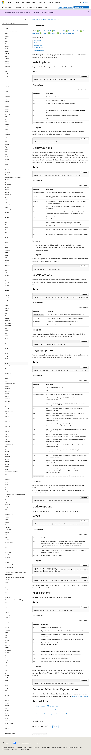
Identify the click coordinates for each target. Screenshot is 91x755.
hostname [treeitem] (7, 275)
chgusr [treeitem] (7, 101)
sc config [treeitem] (7, 547)
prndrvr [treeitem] (7, 451)
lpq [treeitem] (6, 313)
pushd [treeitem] (6, 469)
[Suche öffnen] (81, 2)
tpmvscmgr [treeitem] (8, 650)
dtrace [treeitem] (6, 197)
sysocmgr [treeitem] (7, 615)
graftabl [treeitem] (7, 268)
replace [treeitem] (7, 517)
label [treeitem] (6, 303)
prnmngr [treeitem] (7, 456)
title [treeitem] (6, 642)
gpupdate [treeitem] (7, 265)
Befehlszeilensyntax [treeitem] (9, 26)
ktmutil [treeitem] (7, 298)
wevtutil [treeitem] (7, 705)
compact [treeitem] (7, 134)
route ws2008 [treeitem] (9, 529)
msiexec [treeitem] (7, 363)
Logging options (38, 47)
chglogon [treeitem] (7, 96)
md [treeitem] (6, 328)
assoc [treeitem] (6, 41)
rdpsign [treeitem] (7, 492)
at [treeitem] (5, 43)
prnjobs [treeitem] (7, 454)
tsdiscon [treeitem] (7, 663)
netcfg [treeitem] (6, 378)
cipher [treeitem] (6, 111)
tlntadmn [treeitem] (7, 645)
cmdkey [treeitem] (7, 124)
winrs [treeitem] (6, 718)
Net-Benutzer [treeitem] (8, 376)
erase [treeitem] (6, 207)
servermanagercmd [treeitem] (10, 567)
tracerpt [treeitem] (7, 652)
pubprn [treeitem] (7, 466)
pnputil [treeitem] (7, 436)
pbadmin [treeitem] (7, 421)
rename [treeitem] (7, 512)
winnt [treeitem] (6, 713)
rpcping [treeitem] (7, 534)
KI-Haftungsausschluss (8, 747)
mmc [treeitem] (6, 335)
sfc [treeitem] (5, 587)
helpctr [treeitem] (7, 273)
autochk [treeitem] (7, 53)
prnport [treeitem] (7, 459)
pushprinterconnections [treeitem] (11, 471)
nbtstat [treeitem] (7, 371)
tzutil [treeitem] (6, 678)
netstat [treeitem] (7, 386)
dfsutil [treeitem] (6, 162)
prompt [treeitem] (7, 464)
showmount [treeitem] (8, 595)
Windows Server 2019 (74, 31)
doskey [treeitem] (7, 192)
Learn (33, 19)
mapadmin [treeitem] (8, 325)
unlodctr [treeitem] (7, 680)
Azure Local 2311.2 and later (66, 33)
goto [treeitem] (6, 257)
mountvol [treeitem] (7, 346)
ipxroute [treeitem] (7, 285)
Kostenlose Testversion (81, 7)
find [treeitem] (6, 222)
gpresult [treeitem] (7, 263)
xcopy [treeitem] (6, 731)
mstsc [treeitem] (6, 368)
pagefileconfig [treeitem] (9, 411)
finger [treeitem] (6, 227)
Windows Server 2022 (59, 31)
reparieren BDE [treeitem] (9, 514)
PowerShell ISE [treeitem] (9, 444)
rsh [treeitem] (6, 537)
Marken (14, 749)
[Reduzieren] (26, 19)
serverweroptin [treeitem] (9, 570)
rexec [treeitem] (6, 519)
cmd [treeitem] (6, 121)
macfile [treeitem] (7, 318)
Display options (38, 43)
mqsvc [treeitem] (7, 353)
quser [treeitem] (6, 484)
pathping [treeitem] (7, 416)
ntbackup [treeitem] (7, 401)
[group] (60, 297)
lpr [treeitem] (5, 315)
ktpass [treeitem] (6, 300)
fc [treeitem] (5, 220)
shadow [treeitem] (7, 590)
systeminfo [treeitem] (8, 617)
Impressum (5, 749)
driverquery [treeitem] (8, 194)
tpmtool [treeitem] (7, 647)
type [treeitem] (6, 673)
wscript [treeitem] (7, 728)
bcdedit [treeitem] (7, 64)
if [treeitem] (5, 280)
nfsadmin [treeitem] (7, 388)
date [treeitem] (6, 142)
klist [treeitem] (6, 293)
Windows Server (41, 19)
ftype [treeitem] (6, 247)
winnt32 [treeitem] (7, 715)
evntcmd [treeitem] (7, 212)
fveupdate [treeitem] (7, 250)
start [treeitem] (6, 605)
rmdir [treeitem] (6, 524)
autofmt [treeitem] (7, 58)
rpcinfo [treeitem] (7, 532)
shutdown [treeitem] (7, 597)
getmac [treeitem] (7, 252)
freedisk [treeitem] (7, 240)
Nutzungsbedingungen (75, 747)
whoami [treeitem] (7, 710)
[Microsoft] (3, 2)
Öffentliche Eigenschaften (80, 696)
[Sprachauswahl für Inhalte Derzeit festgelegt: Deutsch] (6, 743)
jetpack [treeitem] (7, 290)
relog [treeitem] (6, 507)
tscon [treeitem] (6, 660)
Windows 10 (53, 33)
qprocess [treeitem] (7, 479)
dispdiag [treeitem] (7, 187)
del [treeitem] (6, 154)
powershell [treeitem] (8, 441)
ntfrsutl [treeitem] (7, 406)
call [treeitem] (6, 79)
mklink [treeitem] (7, 333)
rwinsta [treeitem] (7, 545)
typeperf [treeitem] (7, 675)
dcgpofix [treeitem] (7, 147)
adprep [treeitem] (7, 33)
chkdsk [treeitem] (7, 104)
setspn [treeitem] (7, 582)
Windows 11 (44, 33)
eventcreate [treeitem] (8, 210)
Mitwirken (37, 747)
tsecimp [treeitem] (7, 665)
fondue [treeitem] (7, 232)
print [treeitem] (6, 446)
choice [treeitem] (7, 109)
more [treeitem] (6, 341)
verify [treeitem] (6, 688)
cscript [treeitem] (7, 139)
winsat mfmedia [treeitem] (9, 723)
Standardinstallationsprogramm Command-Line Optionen (53, 714)
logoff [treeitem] (6, 310)
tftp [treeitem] (6, 635)
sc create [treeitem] (7, 550)
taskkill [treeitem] (7, 625)
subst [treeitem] (6, 607)
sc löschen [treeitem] (8, 552)
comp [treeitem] (6, 132)
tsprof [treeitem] (6, 670)
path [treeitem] (6, 414)
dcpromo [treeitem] (7, 149)
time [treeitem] (6, 637)
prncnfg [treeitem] (7, 449)
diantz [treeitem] (6, 164)
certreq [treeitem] (7, 84)
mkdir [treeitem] (6, 330)
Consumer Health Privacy (59, 747)
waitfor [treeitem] (7, 695)
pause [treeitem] (6, 419)
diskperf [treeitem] (7, 179)
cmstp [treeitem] (6, 127)
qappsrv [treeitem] (7, 477)
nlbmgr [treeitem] (7, 396)
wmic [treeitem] (6, 726)
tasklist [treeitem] (7, 627)
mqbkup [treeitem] (7, 351)
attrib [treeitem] (6, 48)
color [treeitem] (6, 129)
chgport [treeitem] (7, 99)
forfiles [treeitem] (7, 237)
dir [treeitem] (5, 167)
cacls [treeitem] (6, 76)
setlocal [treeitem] (7, 579)
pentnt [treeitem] (7, 424)
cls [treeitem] (5, 119)
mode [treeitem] (6, 338)
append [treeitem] (7, 36)
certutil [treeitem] (7, 86)
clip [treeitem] (6, 116)
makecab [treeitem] (7, 320)
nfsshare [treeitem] (7, 391)
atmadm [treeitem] (7, 46)
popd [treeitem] (6, 439)
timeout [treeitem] (7, 640)
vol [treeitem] (6, 690)
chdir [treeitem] (6, 94)
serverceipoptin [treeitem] (9, 565)
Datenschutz (45, 747)
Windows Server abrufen (66, 7)
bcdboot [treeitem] (7, 61)
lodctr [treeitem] (6, 305)
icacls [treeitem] (6, 278)
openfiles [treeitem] (7, 409)
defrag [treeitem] (6, 152)
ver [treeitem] (6, 683)
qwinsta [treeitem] (7, 487)
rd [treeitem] (5, 489)
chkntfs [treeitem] (7, 106)
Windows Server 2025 (45, 31)
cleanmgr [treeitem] (7, 114)
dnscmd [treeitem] (7, 189)
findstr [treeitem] (6, 225)
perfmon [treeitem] (7, 426)
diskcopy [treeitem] (7, 172)
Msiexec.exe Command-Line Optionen (47, 710)
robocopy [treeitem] (7, 527)
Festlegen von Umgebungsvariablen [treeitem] (14, 577)
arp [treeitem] (6, 38)
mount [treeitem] (7, 343)
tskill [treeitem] (6, 668)
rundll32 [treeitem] (7, 540)
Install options (38, 40)
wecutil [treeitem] (7, 703)
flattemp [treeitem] (7, 230)
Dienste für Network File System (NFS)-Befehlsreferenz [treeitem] (15, 573)
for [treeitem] (5, 235)
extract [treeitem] (7, 217)
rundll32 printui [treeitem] (9, 542)
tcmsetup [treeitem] (7, 630)
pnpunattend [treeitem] (8, 434)
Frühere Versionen (21, 747)
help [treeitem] (6, 270)
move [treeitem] (6, 348)
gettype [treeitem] (7, 255)
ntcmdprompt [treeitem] (9, 404)
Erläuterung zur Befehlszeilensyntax (47, 706)
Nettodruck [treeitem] (8, 373)
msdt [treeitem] (6, 358)
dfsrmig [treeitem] (7, 159)
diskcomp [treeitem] (7, 169)
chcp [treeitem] (6, 91)
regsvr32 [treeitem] (7, 504)
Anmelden (86, 2)
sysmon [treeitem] (7, 612)
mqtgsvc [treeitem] (7, 356)
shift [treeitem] (6, 592)
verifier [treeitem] (7, 685)
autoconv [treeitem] (7, 56)
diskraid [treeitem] (7, 182)
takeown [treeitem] (7, 620)
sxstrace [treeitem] (7, 610)
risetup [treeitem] (7, 522)
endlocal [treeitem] (7, 205)
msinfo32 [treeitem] (7, 366)
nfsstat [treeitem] (7, 393)
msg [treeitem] (6, 361)
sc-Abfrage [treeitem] (8, 555)
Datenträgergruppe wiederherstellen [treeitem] (15, 494)
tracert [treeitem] (7, 655)
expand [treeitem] (7, 215)
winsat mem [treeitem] (8, 721)
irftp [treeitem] (6, 288)
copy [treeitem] (6, 137)
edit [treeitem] (6, 202)
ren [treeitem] (6, 509)
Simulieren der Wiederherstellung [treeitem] (14, 600)
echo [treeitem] (6, 200)
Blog (30, 747)
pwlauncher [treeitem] (8, 474)
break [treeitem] (6, 74)
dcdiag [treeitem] (7, 144)
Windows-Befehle (52, 19)
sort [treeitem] (6, 602)
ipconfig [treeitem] (7, 283)
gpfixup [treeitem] (7, 260)
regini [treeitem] (6, 502)
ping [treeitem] (6, 429)
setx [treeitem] (6, 585)
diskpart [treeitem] (7, 174)
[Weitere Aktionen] (87, 19)
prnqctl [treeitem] (7, 461)
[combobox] (15, 23)
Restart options (38, 45)
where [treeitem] (6, 708)
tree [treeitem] (6, 658)
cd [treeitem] (5, 81)
